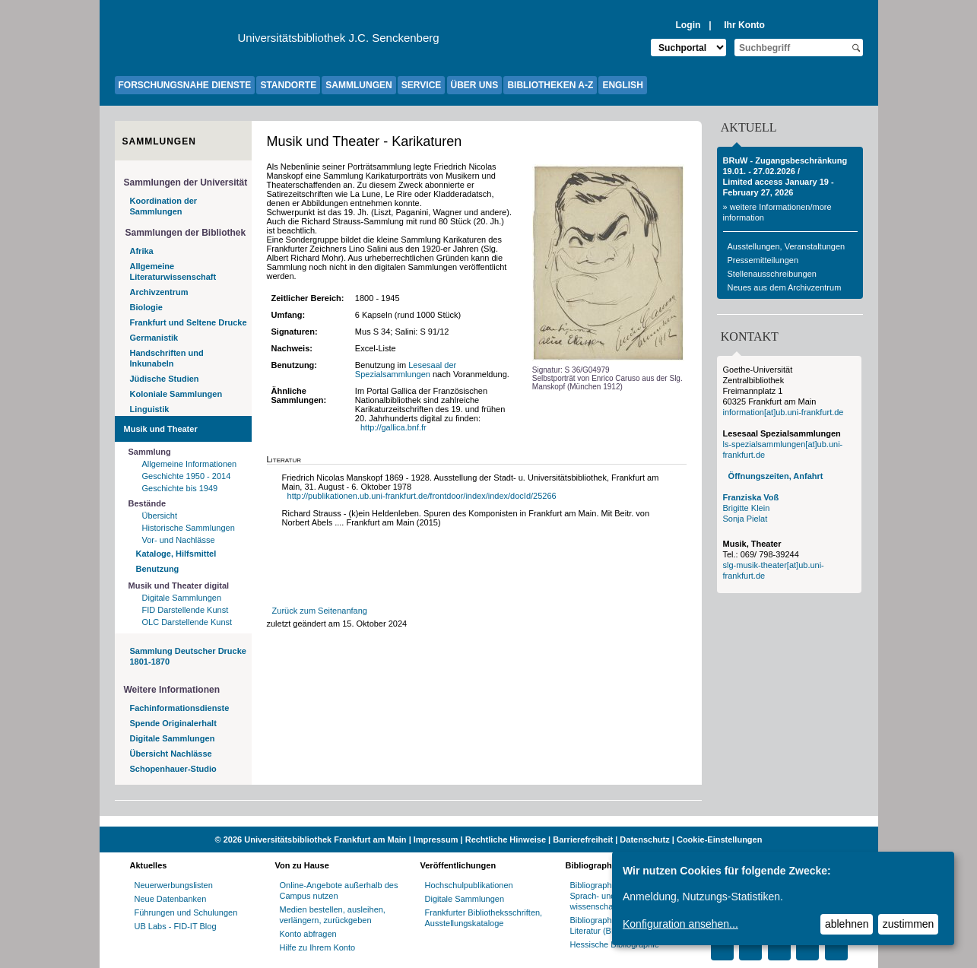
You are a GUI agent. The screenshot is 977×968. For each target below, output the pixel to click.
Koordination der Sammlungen (164, 206)
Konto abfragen (308, 933)
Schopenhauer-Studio (173, 768)
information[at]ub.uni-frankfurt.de (783, 412)
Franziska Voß (751, 497)
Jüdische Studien (164, 378)
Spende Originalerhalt (173, 723)
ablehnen (847, 924)
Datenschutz (644, 839)
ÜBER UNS (475, 85)
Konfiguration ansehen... (680, 924)
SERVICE (421, 85)
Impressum (436, 839)
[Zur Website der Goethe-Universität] (176, 42)
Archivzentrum (159, 292)
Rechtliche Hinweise (505, 839)
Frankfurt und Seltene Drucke (188, 322)
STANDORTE (288, 85)
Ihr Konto (744, 25)
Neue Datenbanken (171, 898)
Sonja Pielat (745, 518)
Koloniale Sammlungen (176, 393)
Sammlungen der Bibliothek (185, 232)
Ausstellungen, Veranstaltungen (786, 246)
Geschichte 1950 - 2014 (186, 476)
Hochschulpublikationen (469, 885)
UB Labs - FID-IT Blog (176, 926)
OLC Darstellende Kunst (187, 622)
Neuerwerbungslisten (174, 885)
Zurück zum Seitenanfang (319, 610)
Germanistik (154, 337)
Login (687, 25)
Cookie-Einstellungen (719, 839)
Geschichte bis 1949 (180, 488)
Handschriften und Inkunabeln (167, 358)
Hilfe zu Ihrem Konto (318, 947)
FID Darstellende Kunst (185, 609)
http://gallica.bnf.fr (394, 427)
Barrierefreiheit (583, 839)
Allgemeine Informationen (189, 463)
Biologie (146, 307)
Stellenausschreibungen (772, 273)
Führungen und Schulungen (186, 912)
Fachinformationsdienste (180, 708)
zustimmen (908, 924)
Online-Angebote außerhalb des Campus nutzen (339, 890)
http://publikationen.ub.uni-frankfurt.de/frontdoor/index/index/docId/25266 (422, 495)
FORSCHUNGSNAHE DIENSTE (185, 85)
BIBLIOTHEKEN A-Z (550, 85)
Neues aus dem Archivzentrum (785, 287)
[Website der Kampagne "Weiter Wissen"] (489, 821)
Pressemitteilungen (763, 260)
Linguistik (150, 409)
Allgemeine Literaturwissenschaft (173, 271)
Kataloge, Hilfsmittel (176, 553)
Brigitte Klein (746, 508)
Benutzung (157, 568)
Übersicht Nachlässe (171, 753)
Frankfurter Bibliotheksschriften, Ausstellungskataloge (484, 918)
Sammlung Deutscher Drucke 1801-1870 (188, 656)
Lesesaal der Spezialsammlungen (405, 369)
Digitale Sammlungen (182, 597)
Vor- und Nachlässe (178, 539)
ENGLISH (622, 85)
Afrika (142, 250)
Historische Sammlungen (188, 527)
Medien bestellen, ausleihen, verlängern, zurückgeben (332, 915)
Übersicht (159, 515)
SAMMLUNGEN (358, 85)
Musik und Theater (161, 428)
